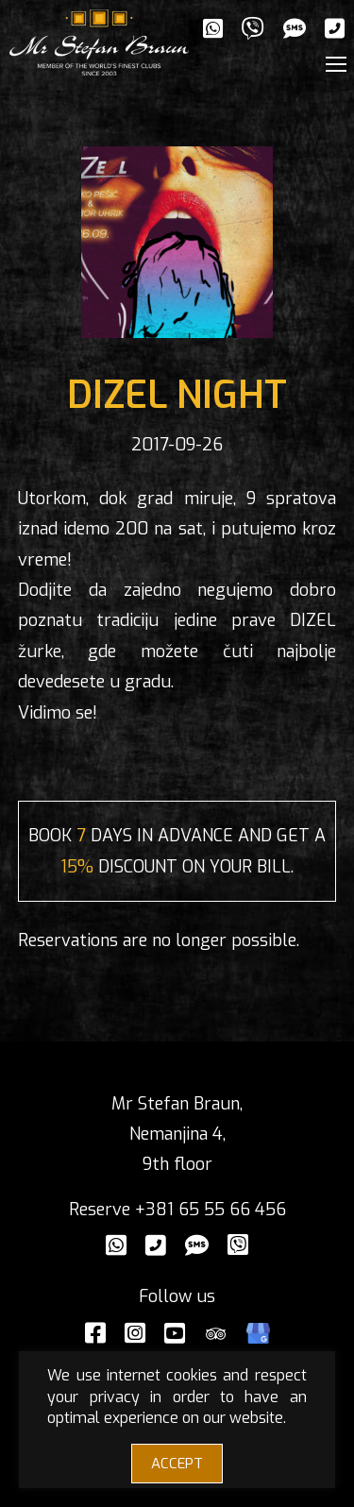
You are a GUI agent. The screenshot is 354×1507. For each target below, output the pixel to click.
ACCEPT (177, 1463)
